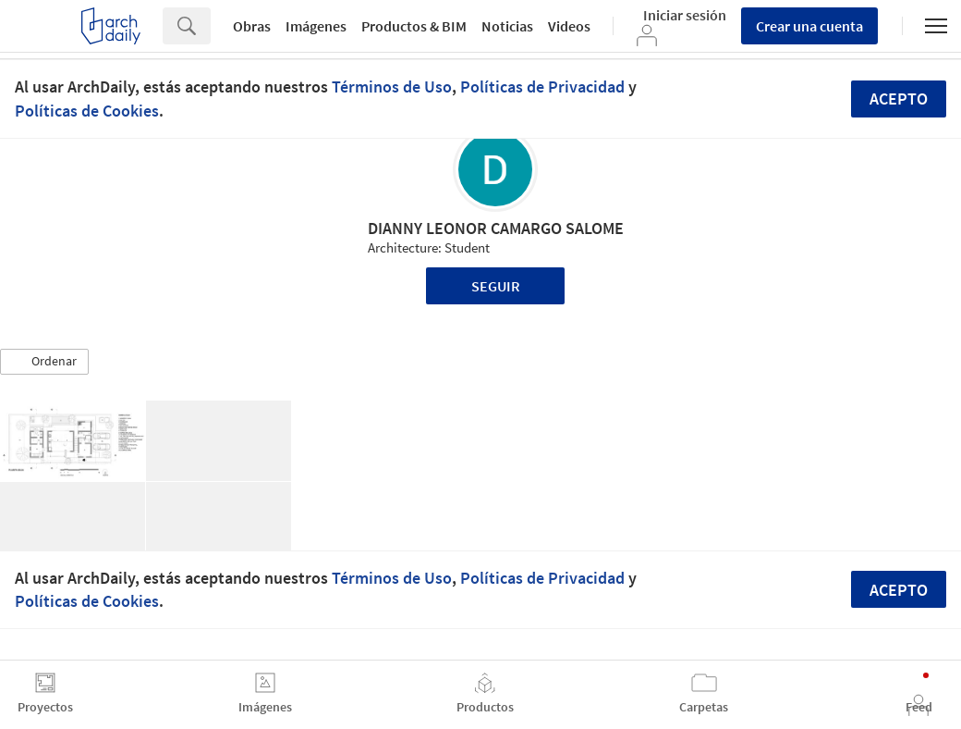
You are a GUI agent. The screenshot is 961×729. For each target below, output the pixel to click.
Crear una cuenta (809, 26)
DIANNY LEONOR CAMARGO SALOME (496, 228)
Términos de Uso (392, 86)
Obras (252, 26)
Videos (569, 26)
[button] (44, 362)
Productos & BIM (414, 26)
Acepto (899, 98)
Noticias (507, 26)
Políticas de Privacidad (542, 86)
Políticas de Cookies (87, 110)
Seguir (495, 286)
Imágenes (316, 26)
